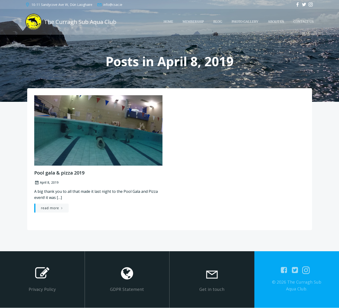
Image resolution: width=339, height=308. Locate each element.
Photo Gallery (245, 22)
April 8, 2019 (46, 183)
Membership (193, 22)
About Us (276, 22)
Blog (218, 22)
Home (168, 22)
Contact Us (304, 22)
